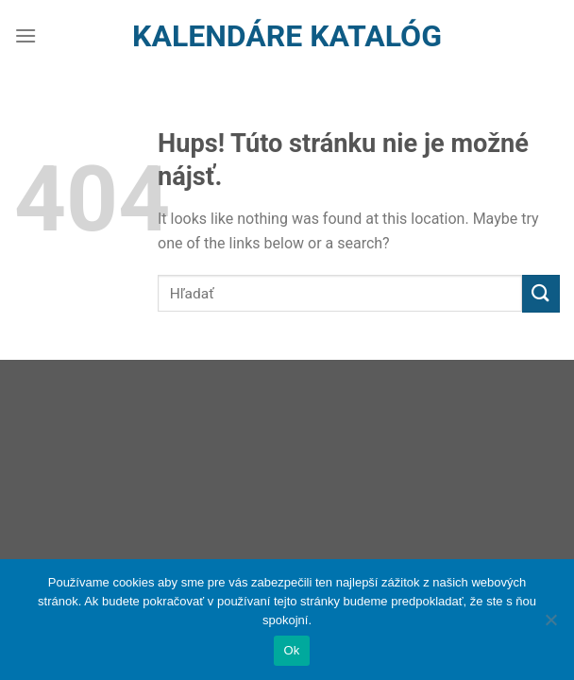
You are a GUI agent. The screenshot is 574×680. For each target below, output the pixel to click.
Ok (291, 650)
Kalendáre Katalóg (287, 36)
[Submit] (541, 293)
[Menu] (25, 35)
